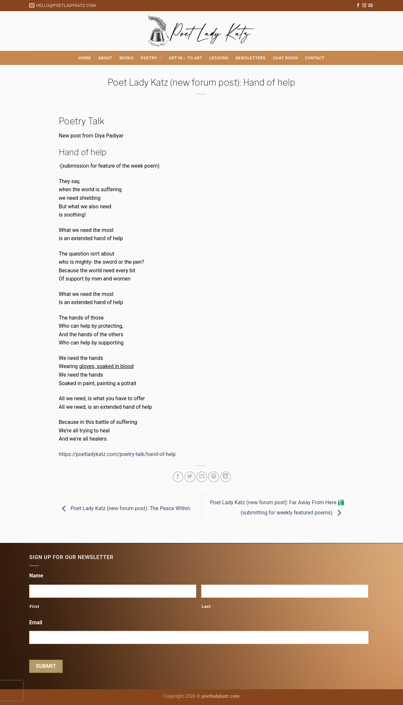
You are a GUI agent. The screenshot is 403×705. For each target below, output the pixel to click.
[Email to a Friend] (201, 476)
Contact (315, 57)
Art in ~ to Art (185, 57)
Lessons (218, 57)
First (34, 606)
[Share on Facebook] (178, 476)
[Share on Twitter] (189, 476)
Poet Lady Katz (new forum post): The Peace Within (124, 509)
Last (206, 606)
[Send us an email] (370, 5)
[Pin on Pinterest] (213, 476)
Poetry (151, 58)
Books (126, 57)
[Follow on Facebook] (358, 5)
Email (35, 622)
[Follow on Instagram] (364, 5)
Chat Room (285, 57)
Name (36, 575)
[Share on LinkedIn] (225, 476)
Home (84, 57)
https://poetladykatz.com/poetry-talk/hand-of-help (117, 454)
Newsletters (251, 57)
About (105, 57)
